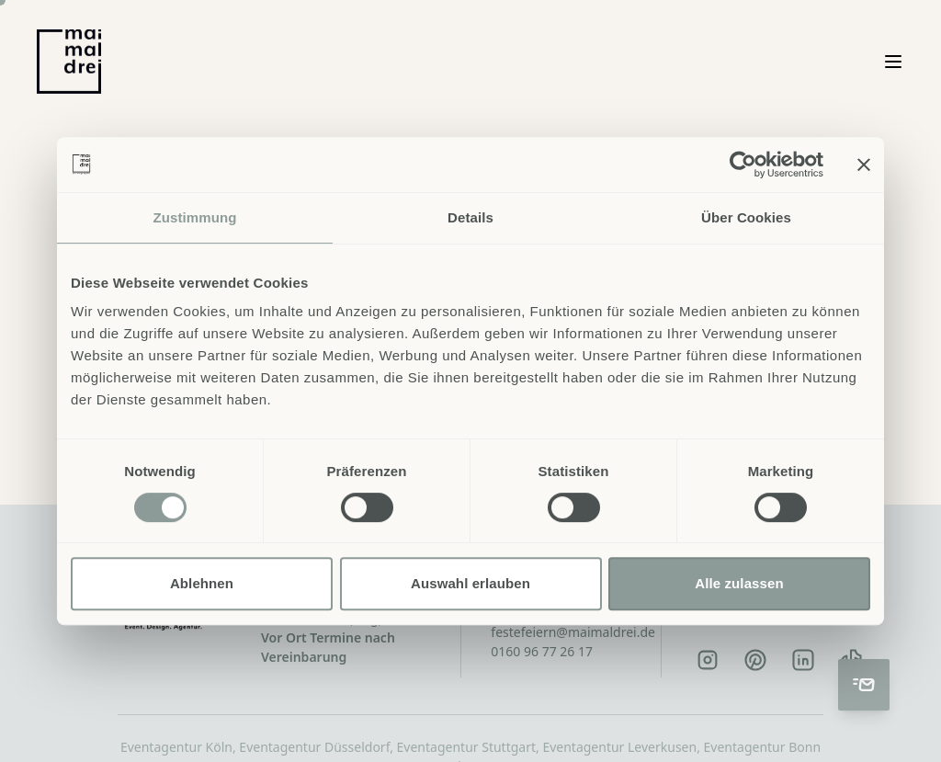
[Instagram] (707, 660)
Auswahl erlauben (470, 583)
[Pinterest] (755, 660)
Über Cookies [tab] (746, 217)
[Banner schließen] (863, 164)
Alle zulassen (739, 583)
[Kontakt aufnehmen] (864, 685)
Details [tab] (470, 217)
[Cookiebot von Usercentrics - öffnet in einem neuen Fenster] (743, 164)
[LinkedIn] (803, 660)
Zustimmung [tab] (195, 217)
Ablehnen (201, 583)
